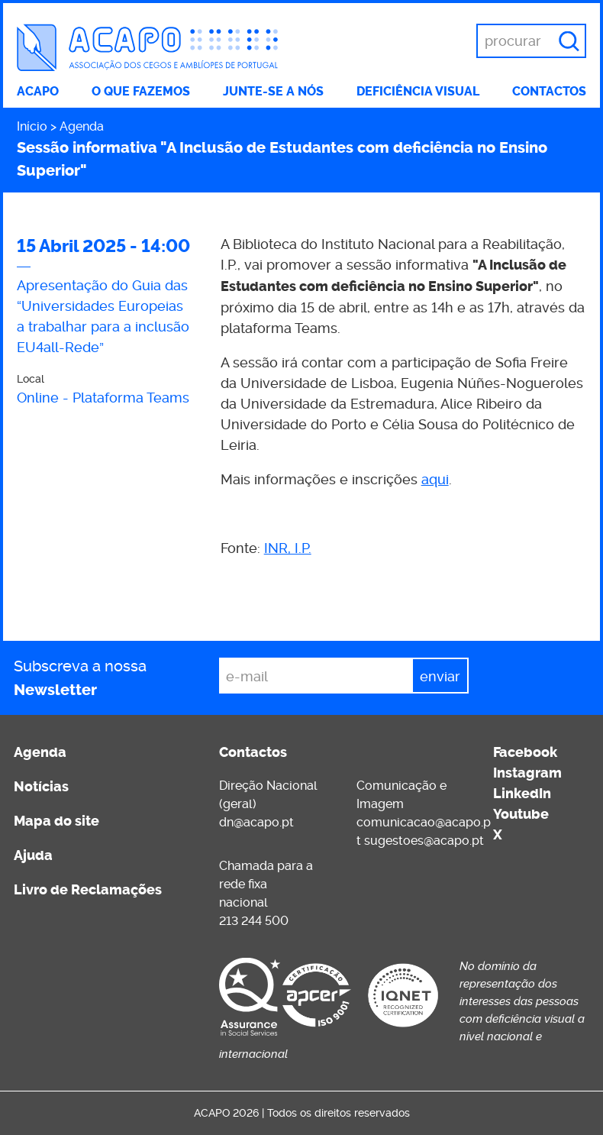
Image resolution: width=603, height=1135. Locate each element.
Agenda (82, 126)
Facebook (525, 752)
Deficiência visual (417, 91)
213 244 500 (254, 920)
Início (32, 126)
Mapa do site (56, 821)
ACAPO (38, 91)
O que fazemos (141, 91)
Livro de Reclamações (88, 889)
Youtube (521, 814)
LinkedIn (522, 793)
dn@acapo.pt (256, 822)
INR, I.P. (287, 548)
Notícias (41, 786)
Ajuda (33, 855)
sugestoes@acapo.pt (424, 840)
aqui (435, 479)
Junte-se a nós (273, 91)
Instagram (527, 773)
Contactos (549, 91)
